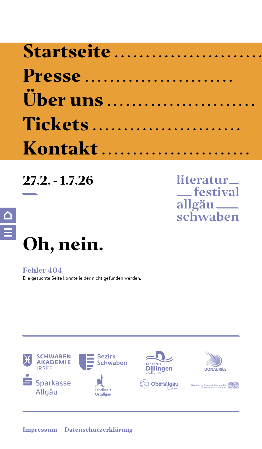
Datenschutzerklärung (98, 430)
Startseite (69, 52)
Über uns (65, 101)
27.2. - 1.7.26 (58, 181)
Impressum (41, 430)
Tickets (58, 125)
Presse (54, 77)
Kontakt (62, 149)
